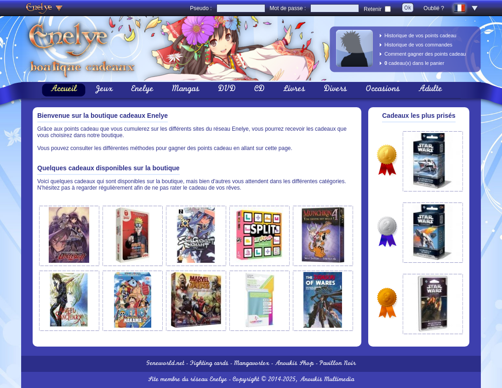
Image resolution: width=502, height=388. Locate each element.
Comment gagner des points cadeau (425, 54)
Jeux (104, 89)
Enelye (142, 89)
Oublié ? (433, 8)
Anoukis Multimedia (327, 379)
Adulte (430, 89)
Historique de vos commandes (418, 44)
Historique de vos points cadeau (420, 35)
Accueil (64, 89)
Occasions (382, 89)
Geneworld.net (165, 363)
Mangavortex (251, 363)
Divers (335, 89)
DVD (227, 89)
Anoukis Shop (294, 363)
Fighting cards (209, 363)
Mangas (186, 89)
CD (259, 89)
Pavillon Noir (337, 363)
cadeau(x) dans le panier (414, 63)
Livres (294, 89)
